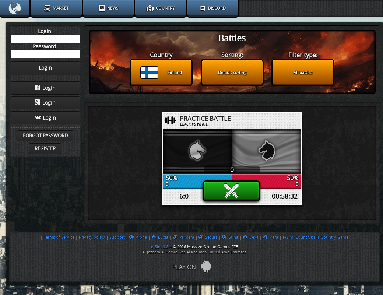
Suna (230, 237)
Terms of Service (59, 237)
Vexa (251, 237)
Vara (270, 237)
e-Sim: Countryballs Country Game (315, 237)
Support (117, 237)
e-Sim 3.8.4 (161, 246)
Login (45, 88)
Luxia (159, 237)
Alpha (138, 237)
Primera (183, 237)
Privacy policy (92, 237)
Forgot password (45, 135)
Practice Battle (205, 118)
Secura (208, 237)
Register (45, 148)
